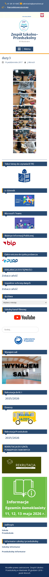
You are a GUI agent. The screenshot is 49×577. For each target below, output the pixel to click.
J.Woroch (31, 62)
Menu (24, 49)
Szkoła (5, 530)
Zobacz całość (10, 275)
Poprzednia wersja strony (17, 7)
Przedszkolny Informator (13, 551)
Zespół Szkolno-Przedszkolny (24, 36)
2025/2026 (12, 398)
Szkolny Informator (11, 547)
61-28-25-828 (13, 4)
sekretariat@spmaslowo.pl (33, 4)
